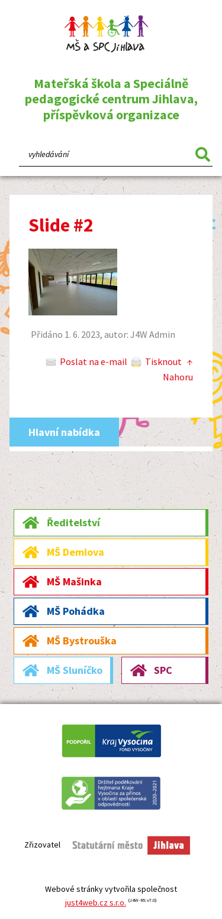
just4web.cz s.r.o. (95, 902)
